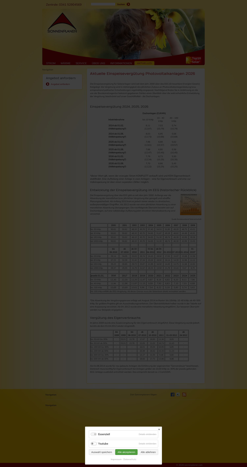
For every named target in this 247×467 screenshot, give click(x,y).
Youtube (103, 443)
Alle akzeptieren (126, 452)
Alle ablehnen (148, 452)
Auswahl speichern (101, 452)
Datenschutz (129, 459)
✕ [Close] (159, 429)
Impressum (116, 459)
